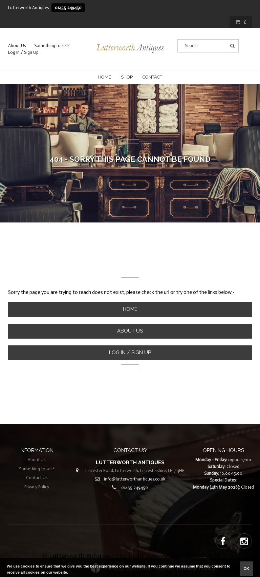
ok (247, 569)
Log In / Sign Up (23, 52)
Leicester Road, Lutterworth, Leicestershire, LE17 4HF (135, 470)
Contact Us (36, 477)
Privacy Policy (36, 486)
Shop (127, 77)
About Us (17, 45)
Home (104, 77)
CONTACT (152, 77)
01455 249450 (68, 7)
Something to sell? (52, 45)
